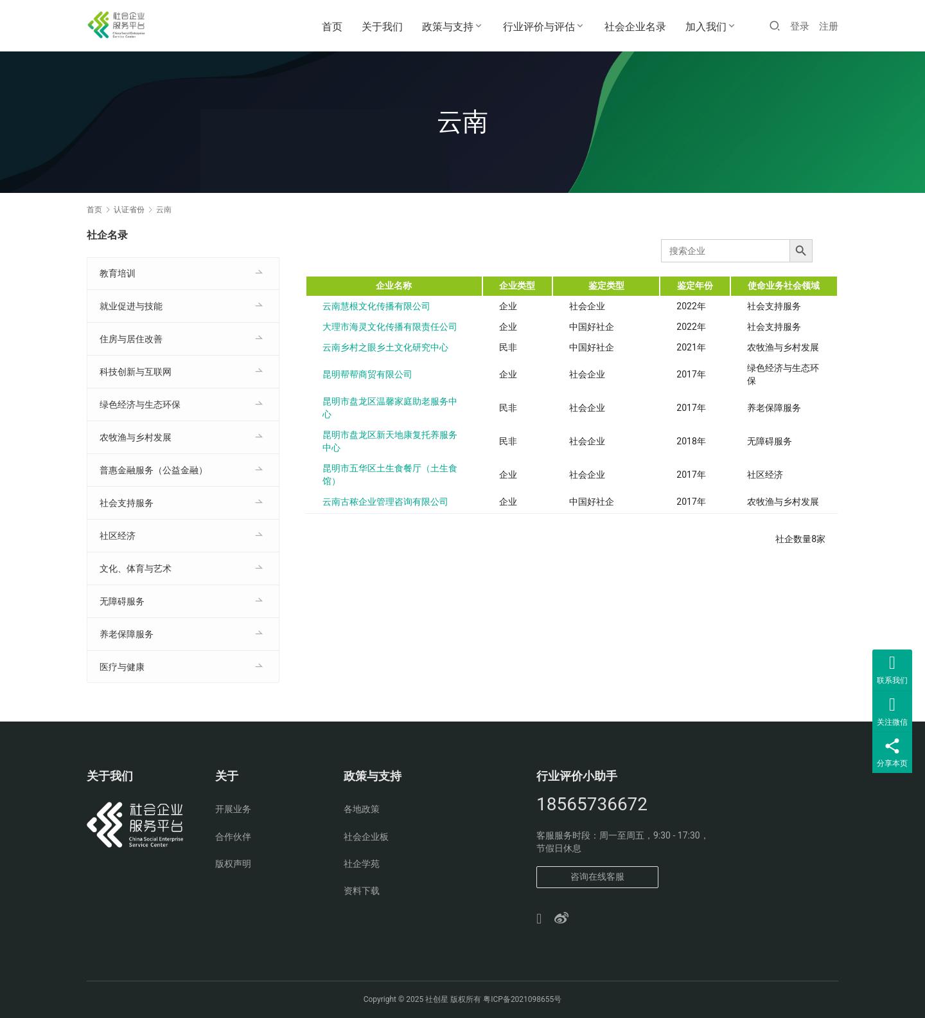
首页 (332, 27)
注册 (828, 26)
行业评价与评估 (539, 27)
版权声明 (233, 864)
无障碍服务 (122, 601)
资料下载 (362, 891)
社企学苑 (362, 864)
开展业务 (233, 809)
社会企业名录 (635, 27)
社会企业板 (366, 837)
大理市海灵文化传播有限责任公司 (389, 327)
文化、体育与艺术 (136, 568)
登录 (799, 26)
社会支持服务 (127, 503)
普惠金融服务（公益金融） (153, 470)
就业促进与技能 (131, 306)
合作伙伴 (233, 837)
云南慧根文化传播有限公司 (376, 306)
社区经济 (118, 536)
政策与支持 (447, 27)
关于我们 (382, 27)
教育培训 (118, 273)
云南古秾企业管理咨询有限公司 (385, 501)
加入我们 (706, 27)
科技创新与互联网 (136, 372)
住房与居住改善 (131, 339)
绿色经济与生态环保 (140, 404)
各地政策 (362, 809)
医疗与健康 (122, 667)
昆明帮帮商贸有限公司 (367, 374)
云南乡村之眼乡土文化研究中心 (385, 347)
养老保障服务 (127, 634)
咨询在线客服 (597, 876)
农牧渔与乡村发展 (136, 437)
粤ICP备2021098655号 (522, 999)
